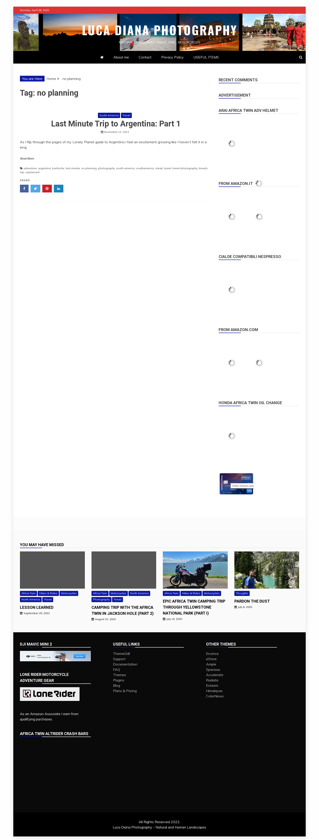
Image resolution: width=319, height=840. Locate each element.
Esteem (212, 685)
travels (203, 168)
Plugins (118, 680)
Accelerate (214, 675)
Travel (126, 115)
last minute (73, 168)
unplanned (32, 172)
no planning (89, 168)
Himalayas (214, 691)
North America (30, 599)
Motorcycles (69, 593)
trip (22, 172)
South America (109, 115)
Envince (212, 653)
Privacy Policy (172, 57)
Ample (211, 664)
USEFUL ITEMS (206, 57)
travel (167, 168)
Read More (27, 158)
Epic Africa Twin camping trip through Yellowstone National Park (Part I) (194, 607)
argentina (44, 168)
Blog (116, 685)
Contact (145, 57)
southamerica (145, 168)
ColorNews (215, 696)
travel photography (185, 168)
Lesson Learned (36, 607)
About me (121, 57)
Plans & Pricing (125, 691)
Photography (101, 599)
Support (119, 659)
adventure (30, 168)
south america (125, 168)
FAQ (116, 669)
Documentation (125, 664)
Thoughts (242, 593)
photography (106, 168)
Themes (119, 675)
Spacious (213, 669)
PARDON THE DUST (252, 601)
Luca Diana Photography (159, 30)
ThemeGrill (121, 653)
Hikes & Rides (48, 593)
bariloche (58, 168)
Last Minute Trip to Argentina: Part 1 (116, 123)
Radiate (212, 680)
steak (159, 168)
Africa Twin (28, 593)
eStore (211, 659)
